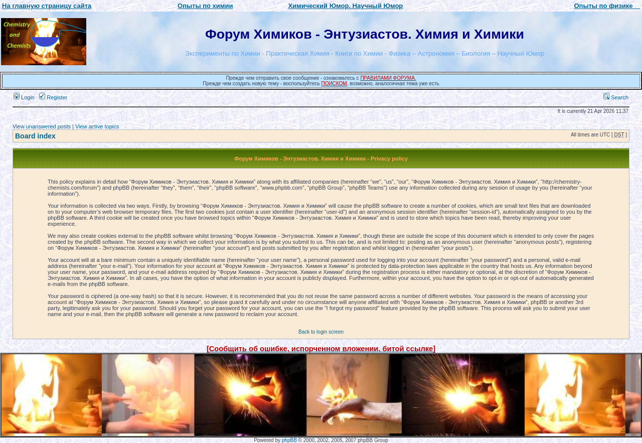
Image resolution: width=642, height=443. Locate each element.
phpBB (289, 440)
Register (53, 97)
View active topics (97, 126)
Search (615, 97)
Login (24, 97)
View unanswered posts (42, 126)
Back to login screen (321, 332)
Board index (35, 136)
